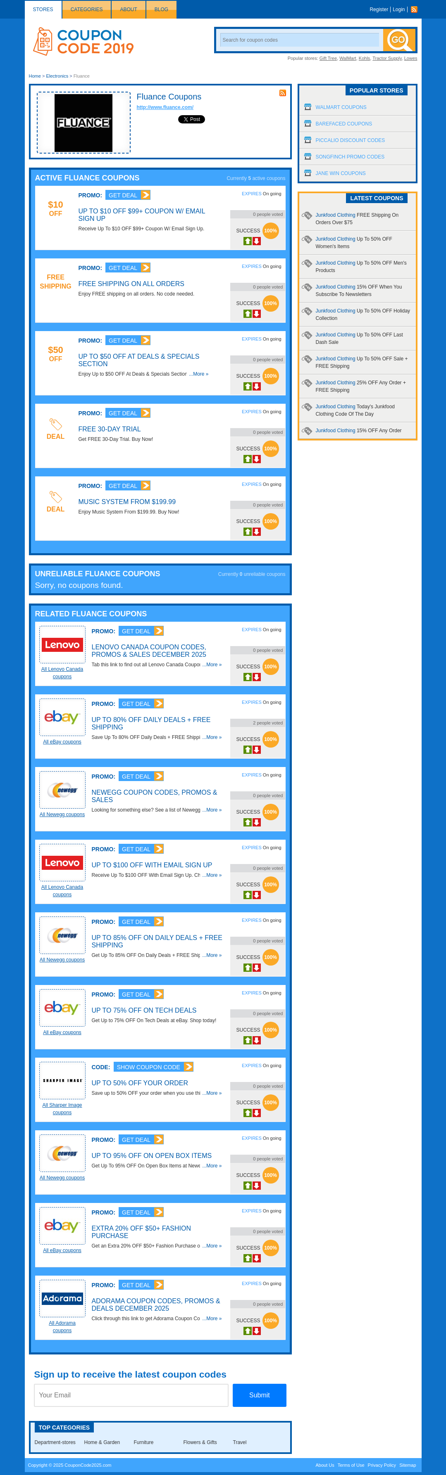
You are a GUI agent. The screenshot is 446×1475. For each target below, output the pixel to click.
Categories (87, 9)
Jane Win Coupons (341, 173)
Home (35, 75)
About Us (324, 1465)
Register (379, 9)
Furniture (144, 1442)
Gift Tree (328, 58)
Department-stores (55, 1442)
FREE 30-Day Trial (110, 429)
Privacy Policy (382, 1465)
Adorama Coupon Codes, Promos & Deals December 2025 (156, 1304)
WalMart (347, 58)
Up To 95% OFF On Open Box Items (152, 1155)
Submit (259, 1395)
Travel (240, 1442)
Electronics (57, 75)
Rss (416, 9)
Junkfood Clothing (359, 430)
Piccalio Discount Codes (350, 140)
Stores (43, 9)
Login (399, 9)
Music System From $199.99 (127, 501)
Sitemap (407, 1465)
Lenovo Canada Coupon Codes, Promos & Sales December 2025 (149, 651)
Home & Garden (102, 1442)
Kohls (364, 58)
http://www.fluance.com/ (165, 107)
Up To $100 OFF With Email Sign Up (152, 865)
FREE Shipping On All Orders (131, 283)
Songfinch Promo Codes (350, 157)
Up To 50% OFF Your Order (140, 1083)
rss (282, 93)
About (128, 9)
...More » (198, 374)
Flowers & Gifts (200, 1442)
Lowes (410, 58)
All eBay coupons (62, 742)
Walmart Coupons (341, 107)
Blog (161, 9)
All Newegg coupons (62, 814)
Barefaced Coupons (344, 124)
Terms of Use (351, 1465)
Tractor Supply (386, 58)
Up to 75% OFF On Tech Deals (144, 1010)
